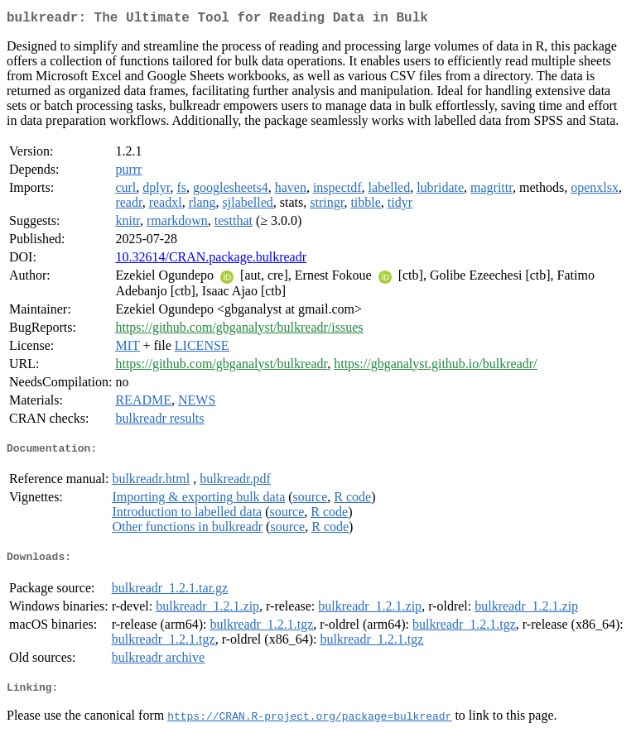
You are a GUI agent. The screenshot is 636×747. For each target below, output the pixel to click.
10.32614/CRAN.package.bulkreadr (210, 260)
